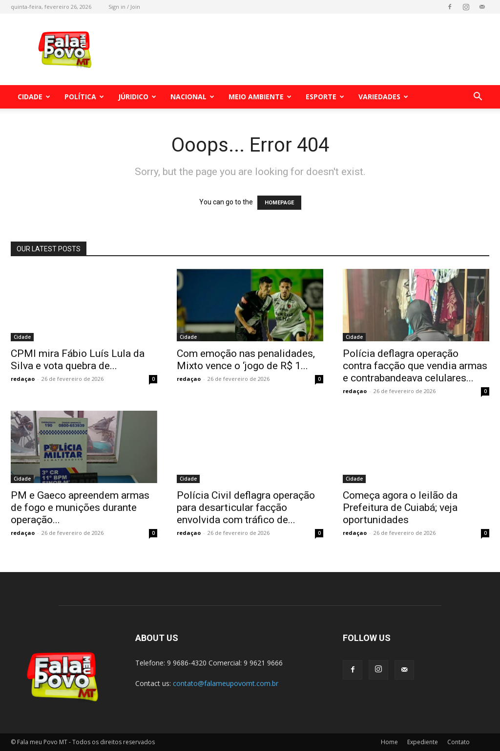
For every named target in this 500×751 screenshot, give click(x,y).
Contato (458, 742)
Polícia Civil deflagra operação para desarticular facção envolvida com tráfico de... (246, 507)
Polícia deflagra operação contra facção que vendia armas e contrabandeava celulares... (415, 366)
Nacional (192, 96)
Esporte (325, 96)
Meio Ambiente (260, 96)
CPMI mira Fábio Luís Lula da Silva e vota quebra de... (78, 360)
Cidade (34, 96)
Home (389, 742)
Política (84, 96)
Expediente (422, 742)
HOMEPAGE (279, 202)
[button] (477, 97)
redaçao (23, 378)
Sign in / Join (124, 6)
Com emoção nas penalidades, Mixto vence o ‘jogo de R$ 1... (246, 360)
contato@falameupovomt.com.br (225, 683)
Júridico (137, 96)
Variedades (383, 96)
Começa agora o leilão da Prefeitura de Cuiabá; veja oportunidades (400, 507)
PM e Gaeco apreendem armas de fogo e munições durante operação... (80, 507)
